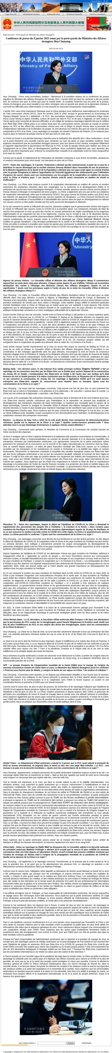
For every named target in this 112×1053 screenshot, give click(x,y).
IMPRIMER (86, 1043)
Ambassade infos (53, 14)
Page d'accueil (10, 14)
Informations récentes (31, 14)
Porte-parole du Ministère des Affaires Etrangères (35, 35)
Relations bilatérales (74, 14)
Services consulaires (97, 14)
